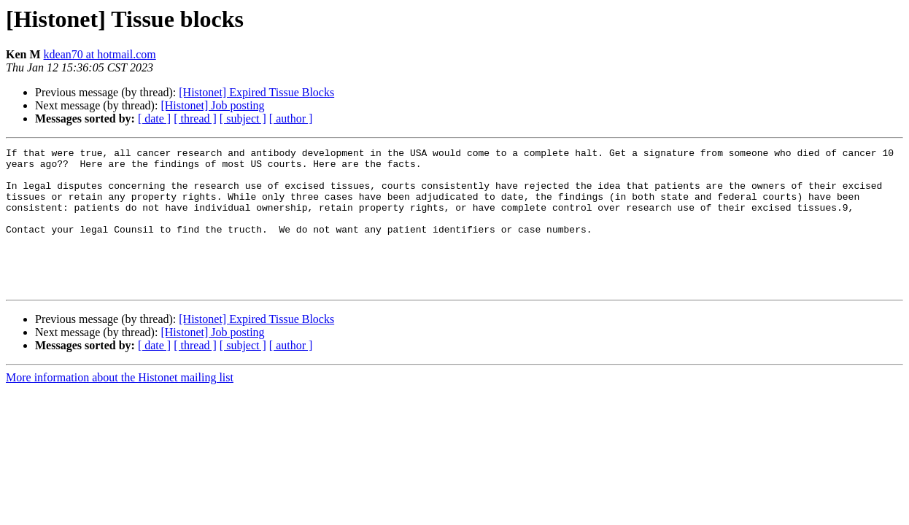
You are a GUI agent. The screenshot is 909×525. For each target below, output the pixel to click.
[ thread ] (195, 118)
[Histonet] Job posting (212, 105)
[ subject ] (243, 118)
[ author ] (291, 118)
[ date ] (154, 118)
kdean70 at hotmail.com (100, 54)
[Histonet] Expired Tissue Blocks (256, 92)
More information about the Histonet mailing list (119, 406)
